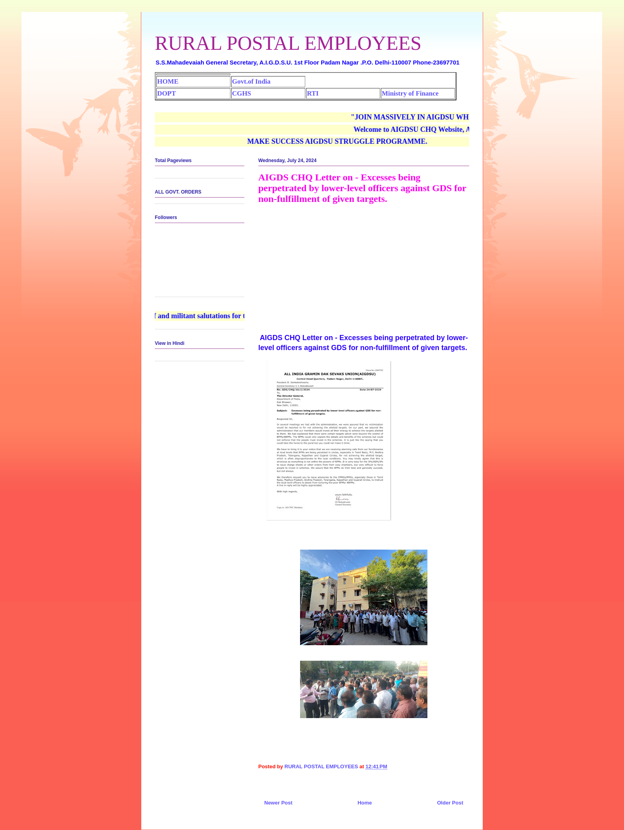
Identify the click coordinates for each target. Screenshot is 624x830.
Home (364, 803)
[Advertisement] (363, 267)
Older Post (450, 803)
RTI (312, 93)
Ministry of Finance (410, 93)
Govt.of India (251, 81)
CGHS (241, 93)
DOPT (166, 93)
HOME (167, 81)
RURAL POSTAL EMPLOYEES (288, 43)
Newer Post (278, 803)
